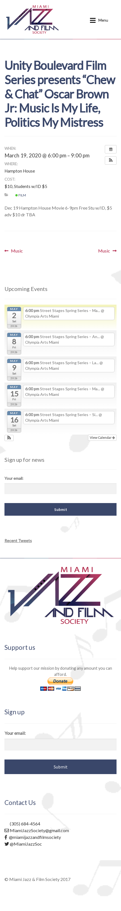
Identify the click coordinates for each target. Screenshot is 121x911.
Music (17, 250)
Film (20, 195)
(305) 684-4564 (22, 823)
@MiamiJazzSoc (23, 843)
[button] (110, 160)
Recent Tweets (18, 540)
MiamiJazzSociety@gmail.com (36, 830)
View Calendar (102, 437)
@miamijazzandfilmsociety (32, 837)
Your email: (13, 478)
